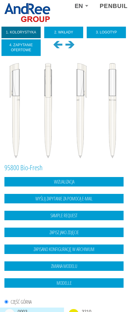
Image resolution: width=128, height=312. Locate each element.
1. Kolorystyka (21, 32)
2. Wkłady (63, 32)
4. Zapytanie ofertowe (21, 47)
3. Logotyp (106, 32)
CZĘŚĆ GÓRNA (21, 302)
